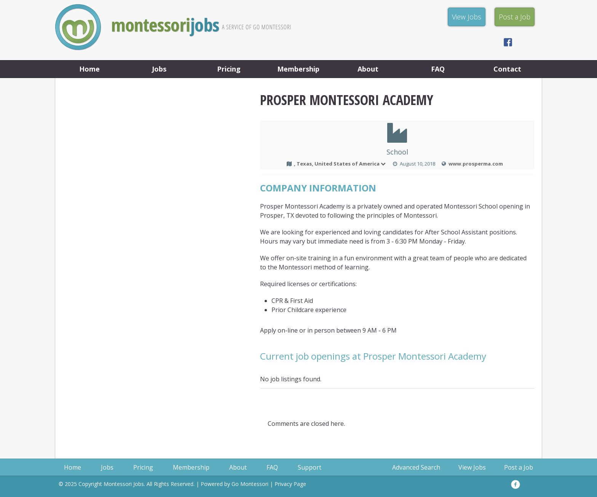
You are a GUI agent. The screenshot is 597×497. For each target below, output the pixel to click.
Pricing (229, 68)
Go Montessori (249, 483)
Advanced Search (416, 467)
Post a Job (518, 467)
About (368, 68)
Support (309, 467)
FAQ (438, 68)
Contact (507, 68)
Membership (298, 68)
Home (89, 68)
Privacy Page (290, 483)
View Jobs (472, 467)
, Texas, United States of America (340, 163)
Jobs (159, 68)
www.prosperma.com (476, 163)
